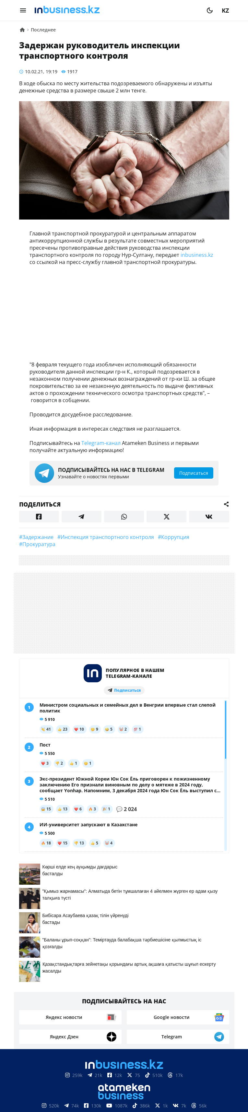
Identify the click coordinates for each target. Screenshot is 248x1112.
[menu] (23, 10)
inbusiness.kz (197, 254)
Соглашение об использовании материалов (124, 1079)
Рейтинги (208, 1099)
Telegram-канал (101, 443)
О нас (33, 1099)
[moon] (210, 10)
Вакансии (172, 1099)
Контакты (62, 1099)
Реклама (95, 1099)
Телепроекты (132, 1099)
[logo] (116, 10)
